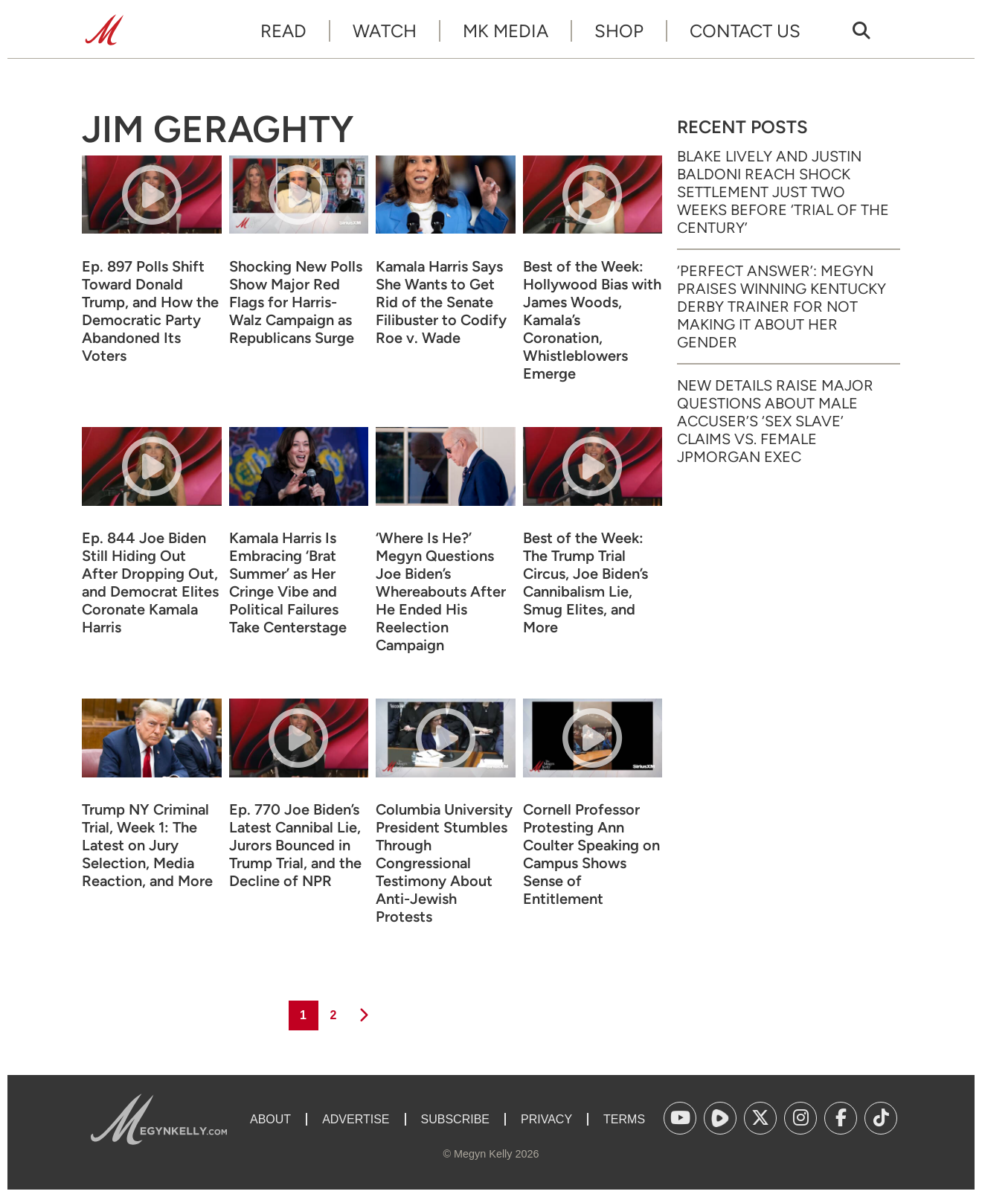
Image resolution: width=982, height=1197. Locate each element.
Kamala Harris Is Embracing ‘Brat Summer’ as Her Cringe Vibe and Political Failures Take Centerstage (288, 582)
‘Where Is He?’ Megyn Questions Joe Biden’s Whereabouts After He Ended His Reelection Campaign (441, 591)
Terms (624, 1119)
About (270, 1119)
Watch (385, 31)
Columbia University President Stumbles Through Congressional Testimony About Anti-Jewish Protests (444, 862)
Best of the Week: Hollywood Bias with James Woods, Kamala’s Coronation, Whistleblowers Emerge (592, 319)
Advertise (355, 1119)
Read (283, 31)
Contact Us (745, 31)
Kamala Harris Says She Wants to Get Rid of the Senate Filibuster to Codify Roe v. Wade (441, 302)
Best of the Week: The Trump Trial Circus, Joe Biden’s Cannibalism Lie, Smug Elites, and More (585, 582)
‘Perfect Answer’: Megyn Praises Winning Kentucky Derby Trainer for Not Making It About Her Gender (781, 306)
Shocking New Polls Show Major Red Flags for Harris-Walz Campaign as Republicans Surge (295, 302)
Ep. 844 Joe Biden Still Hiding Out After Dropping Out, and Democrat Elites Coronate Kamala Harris (150, 582)
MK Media (505, 31)
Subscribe (455, 1119)
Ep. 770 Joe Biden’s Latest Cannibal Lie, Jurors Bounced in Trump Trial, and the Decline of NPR (295, 845)
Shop (619, 31)
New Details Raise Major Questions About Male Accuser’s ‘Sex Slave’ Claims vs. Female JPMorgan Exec (775, 421)
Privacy (546, 1119)
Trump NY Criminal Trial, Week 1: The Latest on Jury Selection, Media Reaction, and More (147, 845)
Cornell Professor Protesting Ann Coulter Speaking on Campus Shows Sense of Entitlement (591, 854)
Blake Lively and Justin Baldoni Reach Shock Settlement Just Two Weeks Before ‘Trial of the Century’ (783, 192)
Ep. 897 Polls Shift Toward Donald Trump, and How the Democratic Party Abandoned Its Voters (150, 311)
